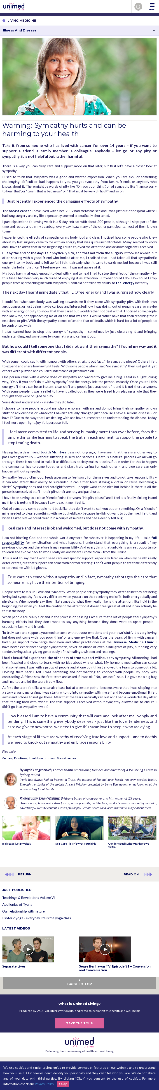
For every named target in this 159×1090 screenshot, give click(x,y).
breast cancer (20, 211)
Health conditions (42, 758)
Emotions (20, 758)
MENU (152, 7)
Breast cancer (66, 758)
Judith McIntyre (53, 452)
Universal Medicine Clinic (133, 642)
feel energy (125, 283)
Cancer (7, 758)
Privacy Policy (44, 1084)
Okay (63, 1084)
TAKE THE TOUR (79, 1023)
